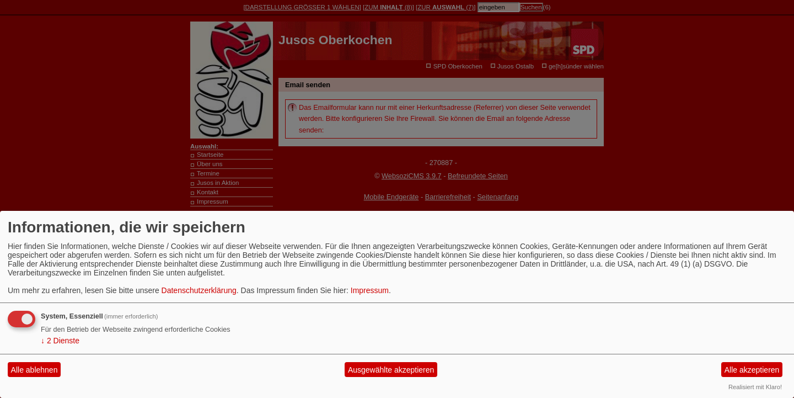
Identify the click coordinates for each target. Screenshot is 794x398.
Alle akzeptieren (752, 369)
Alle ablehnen (34, 369)
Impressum (370, 290)
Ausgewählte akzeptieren (391, 369)
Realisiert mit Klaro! (755, 387)
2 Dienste (60, 340)
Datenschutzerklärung (199, 290)
